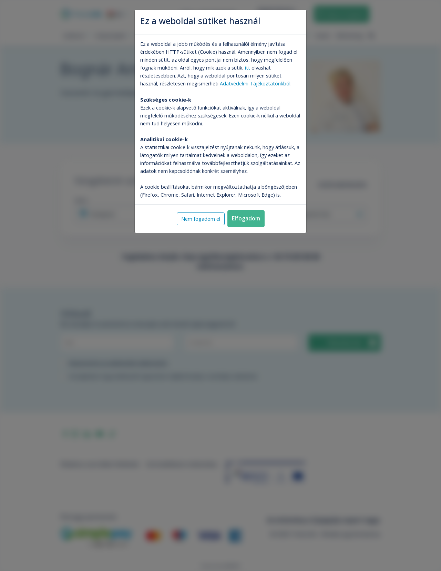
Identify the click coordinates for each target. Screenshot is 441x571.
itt (247, 67)
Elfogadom (246, 218)
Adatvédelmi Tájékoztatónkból (255, 83)
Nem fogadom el (200, 219)
